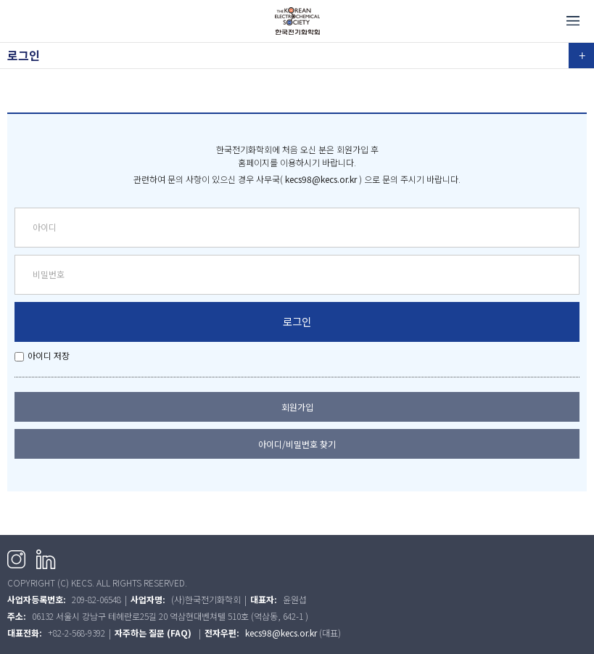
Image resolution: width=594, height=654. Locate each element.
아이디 (45, 227)
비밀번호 (49, 274)
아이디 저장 (49, 355)
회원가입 (297, 407)
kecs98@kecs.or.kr (321, 179)
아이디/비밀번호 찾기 (297, 444)
